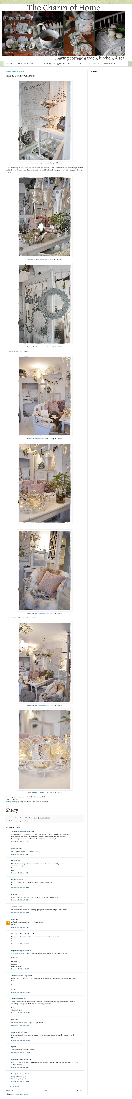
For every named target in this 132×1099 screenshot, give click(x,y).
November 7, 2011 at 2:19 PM (20, 1082)
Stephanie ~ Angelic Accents (20, 950)
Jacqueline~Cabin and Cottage (21, 832)
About (79, 63)
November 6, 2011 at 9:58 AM (20, 1040)
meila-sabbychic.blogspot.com (39, 163)
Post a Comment (14, 1086)
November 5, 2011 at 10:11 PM (20, 944)
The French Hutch (17, 999)
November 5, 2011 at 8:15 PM (20, 912)
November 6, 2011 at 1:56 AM (20, 992)
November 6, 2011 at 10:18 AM (20, 1052)
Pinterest (59, 163)
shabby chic (20, 821)
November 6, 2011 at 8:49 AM (20, 1025)
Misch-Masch (23, 167)
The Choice (93, 63)
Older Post (80, 1090)
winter (34, 821)
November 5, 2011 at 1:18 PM (20, 854)
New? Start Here (25, 63)
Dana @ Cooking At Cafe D (20, 1074)
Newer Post (9, 1090)
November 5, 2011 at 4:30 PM (20, 873)
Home (9, 63)
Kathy (13, 919)
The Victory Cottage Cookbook (55, 63)
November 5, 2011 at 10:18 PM (20, 969)
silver (25, 821)
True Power (110, 63)
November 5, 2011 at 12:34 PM (20, 842)
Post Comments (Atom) (21, 1094)
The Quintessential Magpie (20, 976)
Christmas (13, 821)
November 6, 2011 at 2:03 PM (20, 1067)
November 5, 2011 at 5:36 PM (20, 887)
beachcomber (15, 880)
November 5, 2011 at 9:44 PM (20, 927)
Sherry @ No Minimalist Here (21, 934)
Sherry (51, 163)
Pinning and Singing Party (14, 801)
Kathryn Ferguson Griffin (19, 1059)
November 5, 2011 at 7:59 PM (20, 900)
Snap (13, 1020)
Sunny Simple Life (17, 1032)
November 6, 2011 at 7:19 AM (20, 1013)
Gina (12, 894)
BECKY (14, 861)
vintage (30, 821)
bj (12, 1047)
